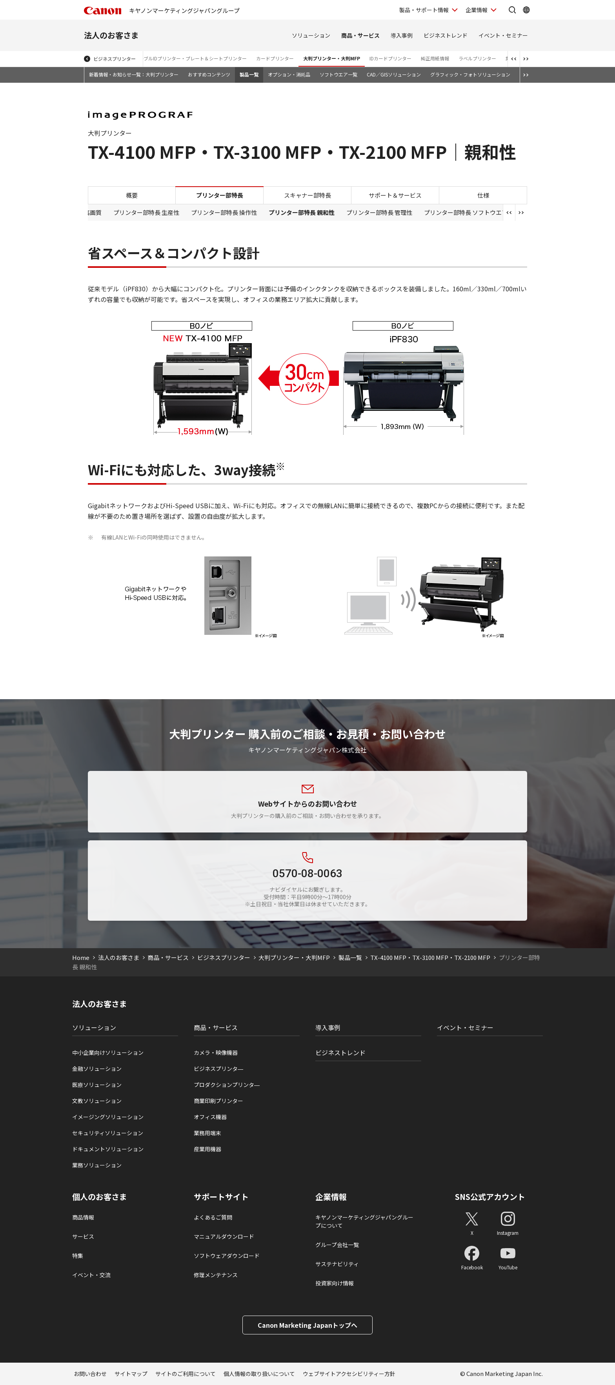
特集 (77, 1256)
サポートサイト (221, 1196)
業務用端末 (207, 1133)
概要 (132, 195)
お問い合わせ (90, 1374)
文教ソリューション (97, 1101)
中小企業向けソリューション (108, 1052)
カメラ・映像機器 (216, 1052)
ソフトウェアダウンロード (227, 1256)
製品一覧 (249, 74)
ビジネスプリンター (114, 58)
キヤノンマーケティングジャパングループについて (364, 1221)
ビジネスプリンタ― (218, 1068)
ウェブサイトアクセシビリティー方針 (349, 1374)
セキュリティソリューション (107, 1133)
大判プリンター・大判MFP (331, 58)
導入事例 (402, 35)
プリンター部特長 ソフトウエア (466, 212)
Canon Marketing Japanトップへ (307, 1325)
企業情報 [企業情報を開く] (477, 10)
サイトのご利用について (185, 1374)
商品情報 (83, 1217)
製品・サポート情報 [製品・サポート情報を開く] (424, 10)
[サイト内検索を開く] (512, 10)
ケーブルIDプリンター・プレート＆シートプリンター (191, 58)
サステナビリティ (337, 1264)
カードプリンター (275, 58)
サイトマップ (131, 1374)
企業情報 (331, 1196)
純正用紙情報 (435, 58)
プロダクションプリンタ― (227, 1085)
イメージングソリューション (108, 1117)
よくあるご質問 (213, 1217)
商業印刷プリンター (218, 1101)
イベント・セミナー (503, 35)
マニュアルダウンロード (224, 1236)
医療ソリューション (97, 1085)
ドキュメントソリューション (108, 1149)
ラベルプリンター (477, 58)
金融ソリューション (97, 1068)
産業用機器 (207, 1149)
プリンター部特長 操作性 (224, 212)
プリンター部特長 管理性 (379, 212)
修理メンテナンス (216, 1275)
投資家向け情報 (334, 1283)
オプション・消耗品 (289, 74)
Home (80, 957)
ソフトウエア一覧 (338, 74)
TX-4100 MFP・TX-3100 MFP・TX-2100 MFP (430, 957)
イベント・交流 (91, 1275)
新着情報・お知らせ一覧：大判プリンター (133, 74)
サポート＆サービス (395, 195)
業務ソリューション (97, 1165)
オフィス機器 (210, 1117)
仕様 (483, 195)
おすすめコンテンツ (209, 74)
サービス (83, 1236)
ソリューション (311, 35)
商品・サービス (360, 35)
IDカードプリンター (390, 58)
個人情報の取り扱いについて (259, 1374)
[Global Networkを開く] (526, 10)
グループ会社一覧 (337, 1245)
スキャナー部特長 (307, 195)
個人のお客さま (99, 1196)
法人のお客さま (111, 35)
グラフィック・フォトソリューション (470, 74)
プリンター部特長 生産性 (146, 212)
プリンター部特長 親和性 (302, 212)
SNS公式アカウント (490, 1196)
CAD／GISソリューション (394, 74)
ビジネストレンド (446, 35)
